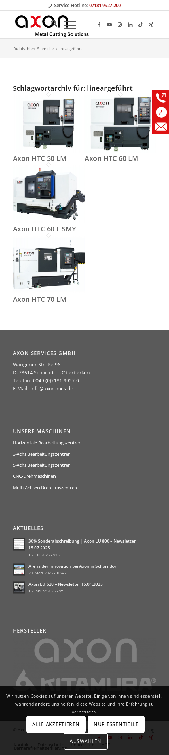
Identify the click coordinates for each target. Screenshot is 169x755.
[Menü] (66, 24)
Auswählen (85, 741)
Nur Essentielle (116, 724)
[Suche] (50, 24)
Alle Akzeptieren (55, 724)
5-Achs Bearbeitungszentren (42, 465)
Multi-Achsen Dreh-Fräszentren (45, 487)
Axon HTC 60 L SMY (44, 229)
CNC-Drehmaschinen (34, 476)
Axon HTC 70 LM (39, 299)
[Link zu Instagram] (120, 24)
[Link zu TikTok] (140, 24)
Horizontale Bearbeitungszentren (47, 442)
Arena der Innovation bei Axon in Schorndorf (73, 566)
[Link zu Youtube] (109, 24)
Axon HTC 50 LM (39, 158)
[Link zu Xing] (151, 24)
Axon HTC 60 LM (111, 158)
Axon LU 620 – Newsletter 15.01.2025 (65, 584)
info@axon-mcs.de (51, 388)
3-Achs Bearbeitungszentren (42, 454)
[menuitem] (50, 24)
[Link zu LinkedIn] (130, 24)
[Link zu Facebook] (99, 24)
